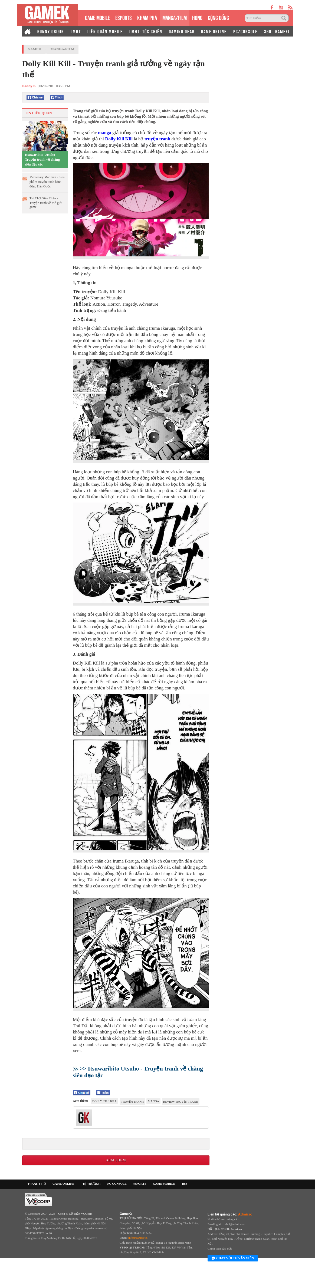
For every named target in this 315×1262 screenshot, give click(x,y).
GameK (34, 49)
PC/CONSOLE (245, 31)
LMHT (76, 31)
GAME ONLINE (214, 31)
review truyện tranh (180, 1101)
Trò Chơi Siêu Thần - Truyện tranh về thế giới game (46, 202)
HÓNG (197, 17)
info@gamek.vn (137, 1237)
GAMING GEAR (182, 31)
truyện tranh (157, 138)
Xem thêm (116, 1160)
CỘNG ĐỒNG (218, 17)
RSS (184, 1183)
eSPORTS (123, 17)
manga (104, 132)
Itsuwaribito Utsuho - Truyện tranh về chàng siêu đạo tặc (42, 159)
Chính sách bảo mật (220, 1248)
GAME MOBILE (97, 17)
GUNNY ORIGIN (50, 31)
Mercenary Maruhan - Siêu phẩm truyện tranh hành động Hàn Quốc (47, 181)
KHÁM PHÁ (147, 17)
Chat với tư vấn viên (233, 1258)
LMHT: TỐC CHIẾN (145, 31)
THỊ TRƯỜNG (90, 1183)
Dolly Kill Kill (119, 138)
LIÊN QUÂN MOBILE (105, 31)
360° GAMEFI (276, 31)
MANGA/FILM (174, 17)
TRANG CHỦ (37, 1183)
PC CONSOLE (117, 1183)
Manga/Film (62, 49)
